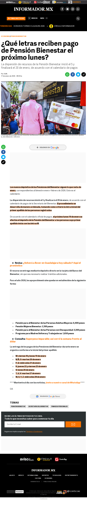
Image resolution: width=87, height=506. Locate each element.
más (44, 18)
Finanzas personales (59, 406)
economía (48, 478)
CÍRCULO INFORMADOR (64, 26)
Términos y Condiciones (34, 431)
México (21, 475)
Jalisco (12, 475)
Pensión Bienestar (18, 406)
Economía (5, 36)
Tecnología (56, 475)
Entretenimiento (71, 475)
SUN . (6, 74)
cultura (38, 478)
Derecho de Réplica (46, 497)
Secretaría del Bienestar (38, 406)
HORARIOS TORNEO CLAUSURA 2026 (29, 26)
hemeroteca (35, 481)
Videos (33, 18)
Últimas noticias (16, 18)
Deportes (45, 475)
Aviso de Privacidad (34, 497)
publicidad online (50, 481)
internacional (32, 475)
